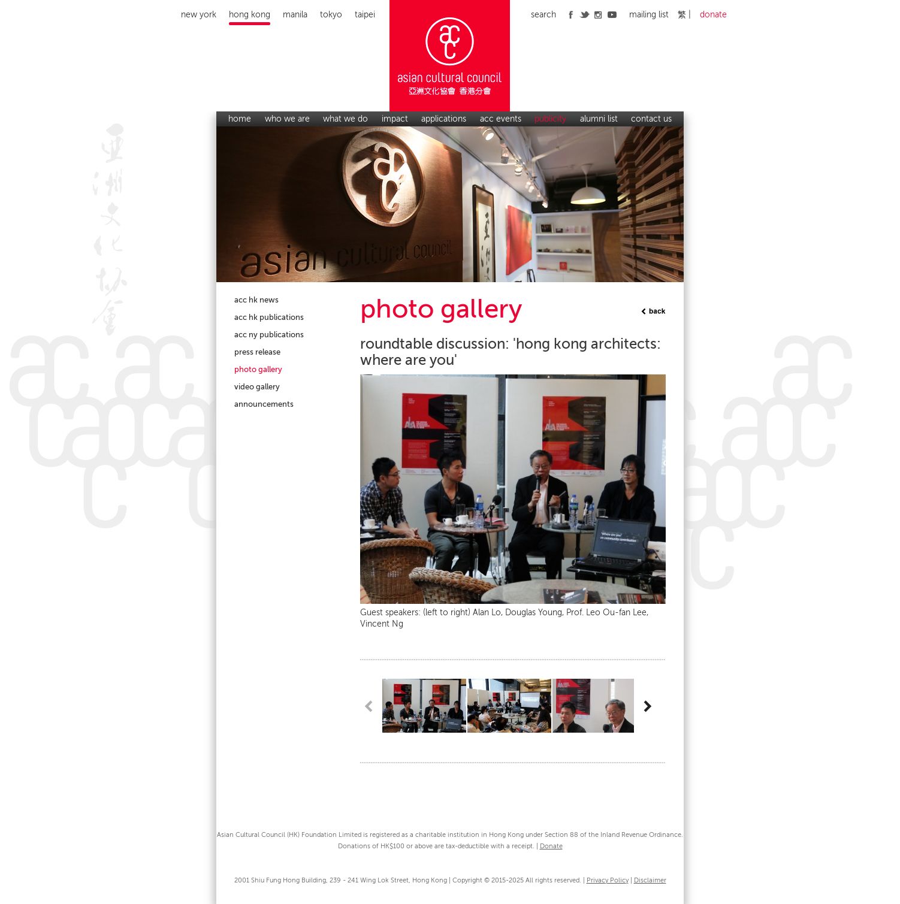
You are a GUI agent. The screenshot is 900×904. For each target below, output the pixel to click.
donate (713, 14)
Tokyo (331, 14)
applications (443, 118)
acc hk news (256, 299)
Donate (551, 846)
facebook (571, 14)
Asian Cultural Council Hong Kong (450, 55)
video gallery (257, 386)
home (239, 118)
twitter (584, 14)
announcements (264, 404)
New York (198, 14)
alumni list (599, 118)
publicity (550, 118)
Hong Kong (249, 14)
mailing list (649, 14)
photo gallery (258, 369)
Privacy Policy (608, 880)
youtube (612, 14)
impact (395, 118)
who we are (287, 118)
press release (257, 351)
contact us (651, 118)
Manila (295, 14)
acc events (500, 118)
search (543, 14)
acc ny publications (269, 334)
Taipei (365, 14)
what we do (345, 118)
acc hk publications (269, 317)
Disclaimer (650, 880)
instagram (598, 14)
